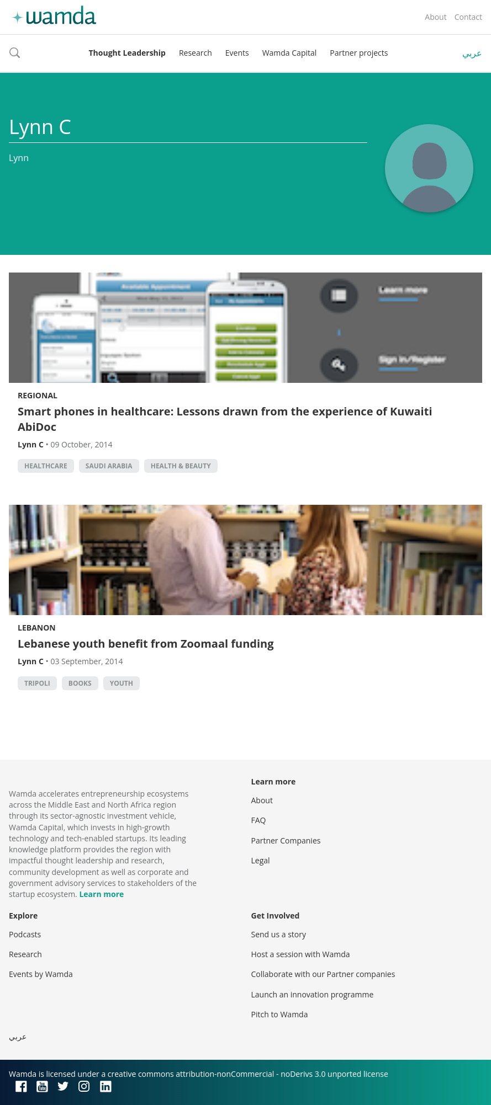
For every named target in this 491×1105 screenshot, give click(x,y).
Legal (260, 860)
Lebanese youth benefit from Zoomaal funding (146, 643)
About (435, 17)
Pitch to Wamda (279, 1014)
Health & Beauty (181, 466)
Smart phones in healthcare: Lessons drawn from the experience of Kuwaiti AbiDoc (225, 419)
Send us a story (278, 934)
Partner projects (359, 52)
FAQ (258, 820)
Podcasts (25, 934)
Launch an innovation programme (312, 994)
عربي (472, 53)
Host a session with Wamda (300, 954)
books (80, 683)
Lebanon (37, 627)
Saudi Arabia (109, 466)
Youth (121, 683)
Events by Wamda (41, 974)
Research (195, 52)
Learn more (101, 894)
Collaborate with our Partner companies (323, 974)
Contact (468, 17)
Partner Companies (286, 840)
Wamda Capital (289, 52)
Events (237, 52)
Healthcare (45, 466)
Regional (37, 395)
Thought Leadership (127, 52)
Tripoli (37, 683)
